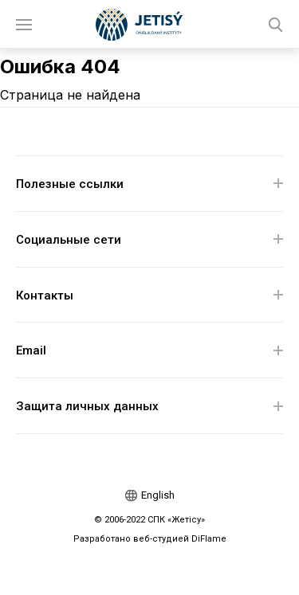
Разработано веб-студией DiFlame (149, 539)
